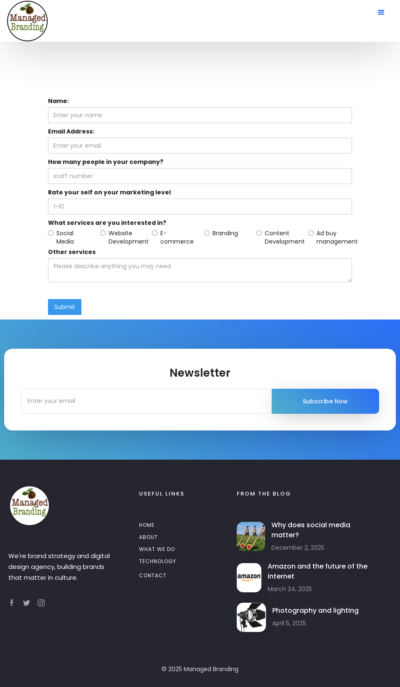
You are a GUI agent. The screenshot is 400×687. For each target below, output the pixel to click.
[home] (27, 21)
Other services (72, 252)
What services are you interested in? (107, 223)
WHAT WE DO (157, 549)
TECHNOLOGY (157, 561)
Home (146, 524)
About (148, 537)
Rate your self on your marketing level (109, 192)
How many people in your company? (105, 162)
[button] (381, 12)
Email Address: (71, 131)
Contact (153, 575)
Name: (58, 101)
